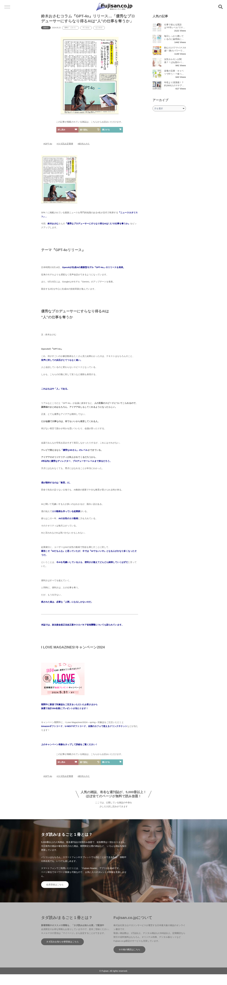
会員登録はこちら (55, 884)
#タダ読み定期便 (65, 143)
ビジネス (99, 28)
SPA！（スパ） (70, 28)
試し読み (67, 129)
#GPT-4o (47, 143)
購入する (111, 129)
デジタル (86, 28)
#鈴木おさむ (84, 143)
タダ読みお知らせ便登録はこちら (62, 941)
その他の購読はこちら (129, 949)
